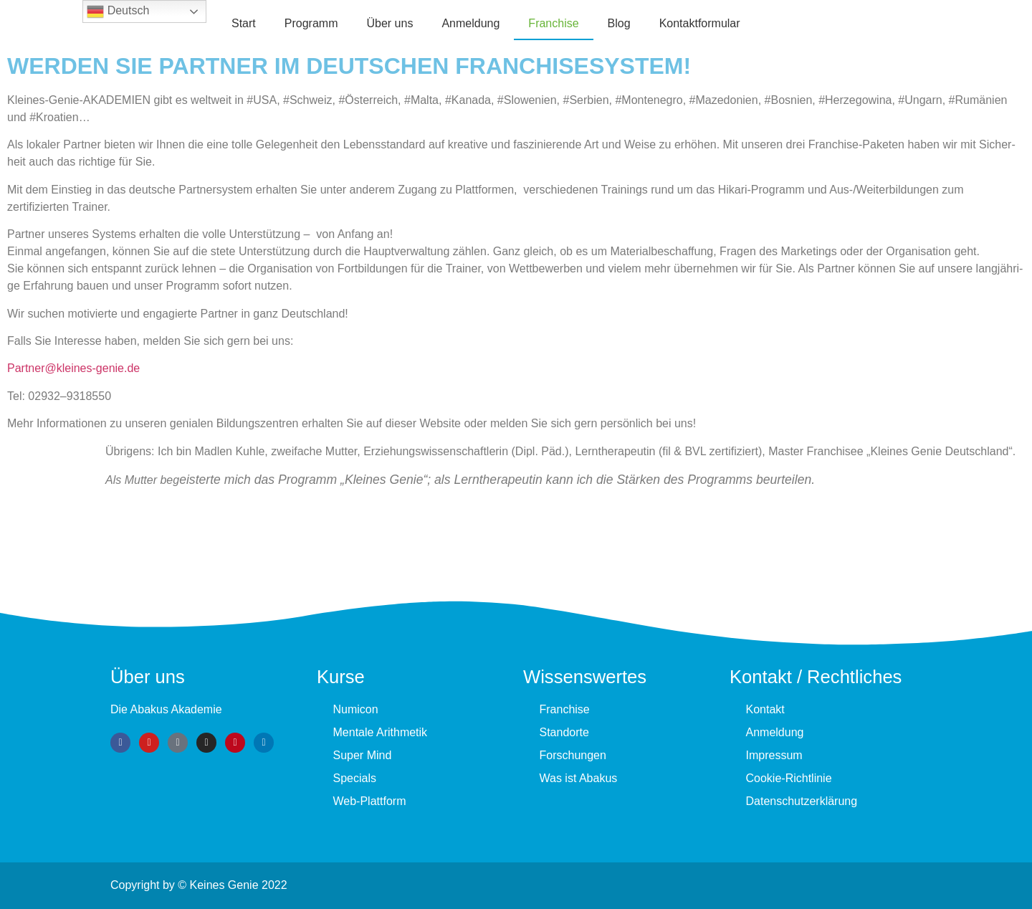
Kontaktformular (699, 23)
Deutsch (118, 11)
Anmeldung (470, 23)
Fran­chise (553, 23)
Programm (311, 23)
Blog (619, 23)
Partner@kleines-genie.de (73, 368)
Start (243, 23)
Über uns (389, 23)
